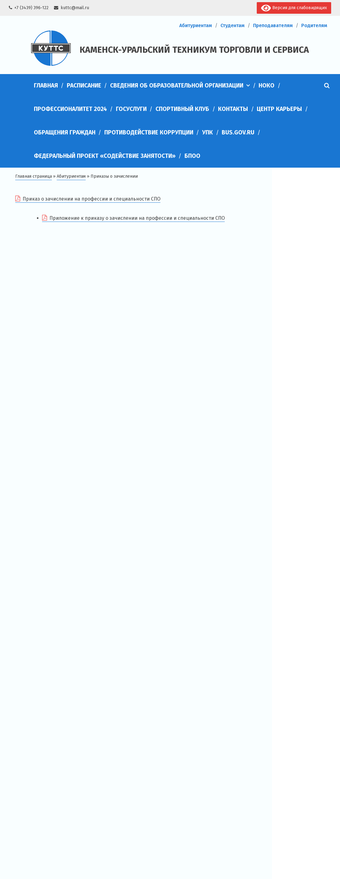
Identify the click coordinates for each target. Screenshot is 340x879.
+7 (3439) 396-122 (31, 7)
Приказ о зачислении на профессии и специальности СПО (91, 199)
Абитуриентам (195, 25)
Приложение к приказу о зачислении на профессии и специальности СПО (137, 218)
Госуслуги (131, 108)
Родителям (314, 25)
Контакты (233, 108)
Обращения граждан (64, 132)
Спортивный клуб (182, 108)
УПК (207, 132)
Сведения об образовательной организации (176, 85)
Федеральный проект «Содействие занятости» (105, 155)
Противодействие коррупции (148, 132)
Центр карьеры (279, 108)
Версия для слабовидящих (294, 8)
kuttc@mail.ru (75, 7)
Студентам (232, 25)
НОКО (266, 85)
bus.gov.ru (238, 132)
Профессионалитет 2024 (70, 108)
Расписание (84, 85)
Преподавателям (273, 25)
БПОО (192, 155)
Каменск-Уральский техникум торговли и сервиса (194, 49)
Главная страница (33, 176)
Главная (46, 85)
